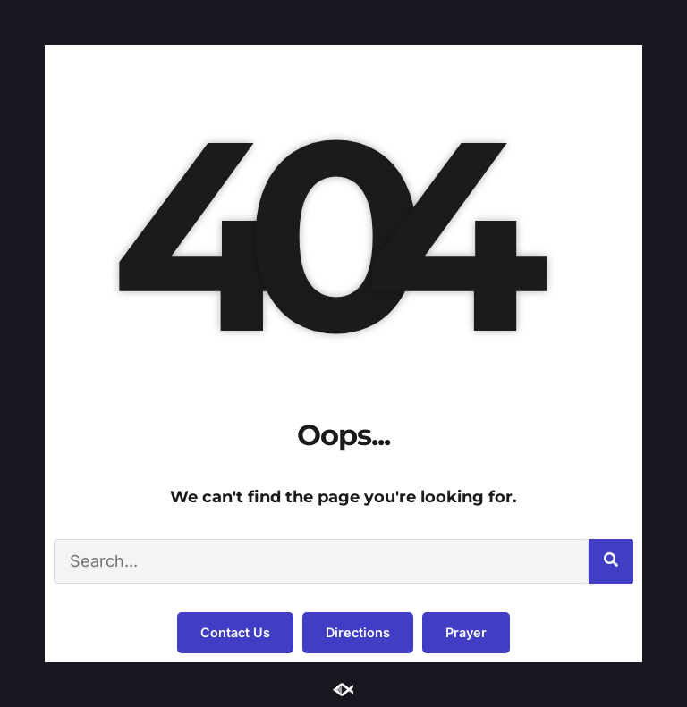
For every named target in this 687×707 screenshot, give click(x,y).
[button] (235, 633)
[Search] (611, 561)
